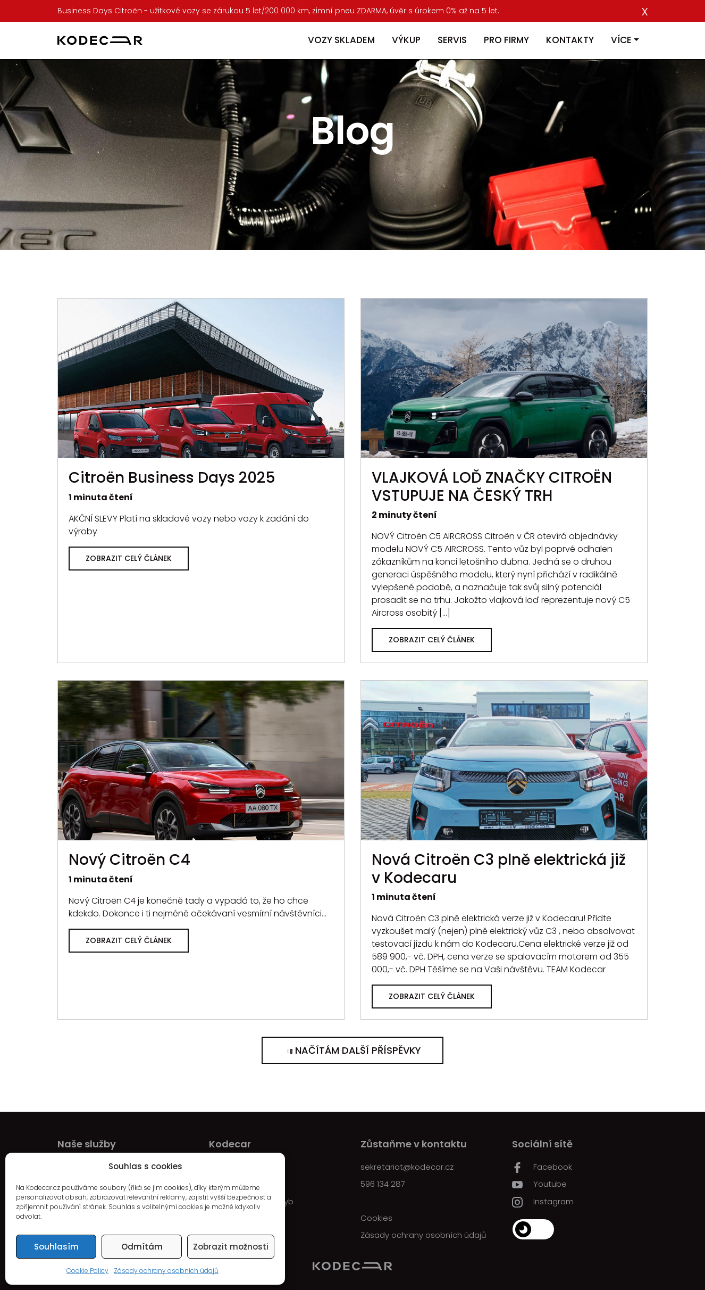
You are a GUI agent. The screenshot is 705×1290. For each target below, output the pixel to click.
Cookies (376, 1217)
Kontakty (570, 40)
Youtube (539, 1184)
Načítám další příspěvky (352, 1050)
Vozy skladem (341, 40)
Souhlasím (56, 1246)
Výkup (406, 40)
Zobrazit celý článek (129, 558)
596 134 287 (382, 1183)
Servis (452, 40)
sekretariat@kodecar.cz (407, 1166)
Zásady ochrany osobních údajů (166, 1270)
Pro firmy (506, 40)
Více (621, 40)
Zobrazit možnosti (230, 1246)
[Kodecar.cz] (99, 40)
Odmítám (142, 1246)
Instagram (543, 1202)
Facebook (542, 1167)
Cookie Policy (87, 1270)
